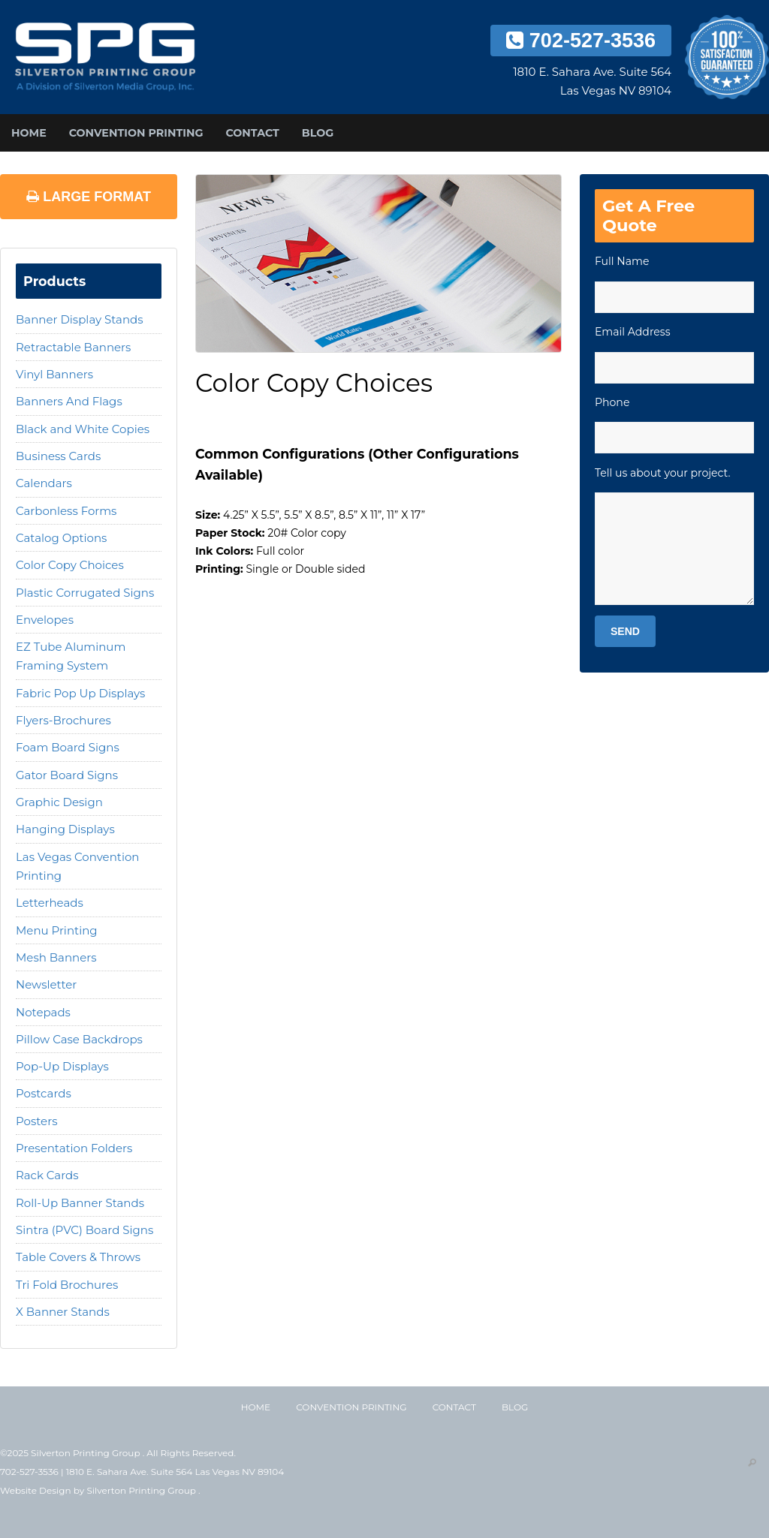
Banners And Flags (69, 401)
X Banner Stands (63, 1312)
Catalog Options (61, 538)
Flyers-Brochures (63, 720)
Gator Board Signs (67, 775)
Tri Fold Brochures (67, 1285)
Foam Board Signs (67, 747)
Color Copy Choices (70, 565)
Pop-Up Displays (62, 1066)
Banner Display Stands (79, 319)
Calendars (44, 483)
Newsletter (46, 984)
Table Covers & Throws (78, 1257)
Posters (36, 1121)
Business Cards (58, 456)
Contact (252, 133)
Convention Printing (136, 133)
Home (29, 133)
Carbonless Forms (66, 511)
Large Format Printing (88, 204)
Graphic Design (59, 802)
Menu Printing (57, 930)
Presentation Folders (74, 1148)
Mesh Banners (56, 957)
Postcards (43, 1093)
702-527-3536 (581, 40)
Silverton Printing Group (142, 1490)
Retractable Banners (73, 347)
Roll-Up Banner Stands (80, 1203)
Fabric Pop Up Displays (80, 693)
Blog (317, 133)
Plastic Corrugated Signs (85, 592)
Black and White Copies (82, 429)
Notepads (43, 1012)
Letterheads (49, 902)
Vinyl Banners (54, 374)
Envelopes (45, 619)
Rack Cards (47, 1175)
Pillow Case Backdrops (79, 1039)
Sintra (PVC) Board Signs (84, 1230)
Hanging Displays (65, 829)
